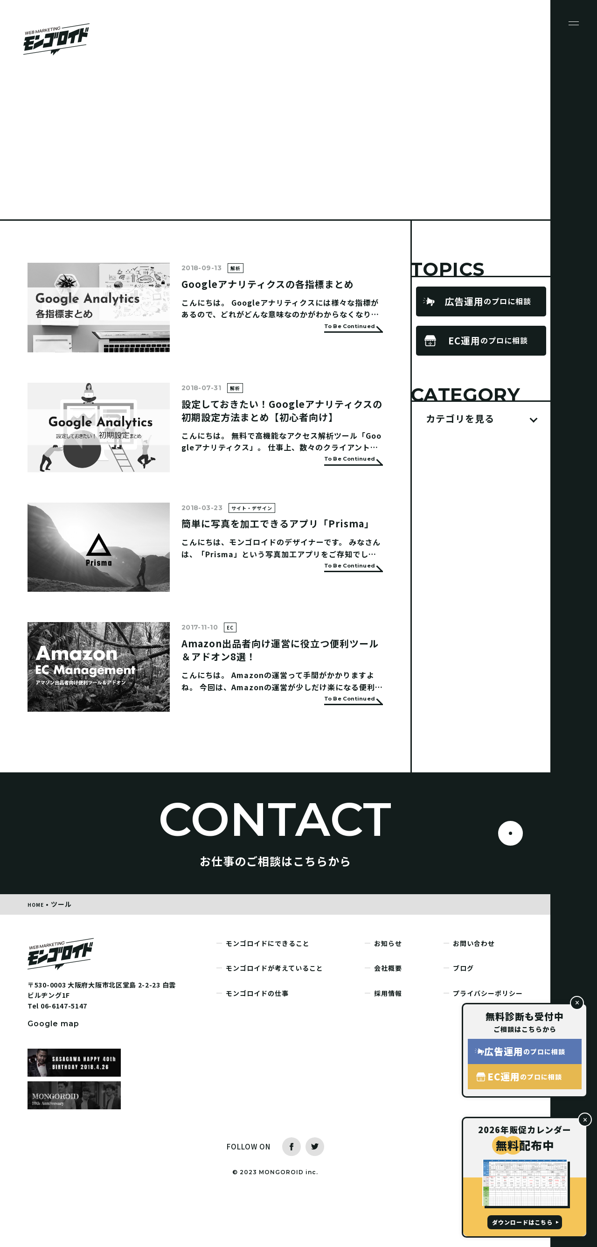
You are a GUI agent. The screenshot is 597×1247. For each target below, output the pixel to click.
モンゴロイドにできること (268, 990)
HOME (38, 950)
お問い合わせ (474, 990)
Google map (53, 1070)
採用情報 (388, 1039)
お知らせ (388, 990)
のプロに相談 (487, 301)
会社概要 (388, 1014)
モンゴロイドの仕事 (257, 1039)
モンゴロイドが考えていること (274, 1014)
